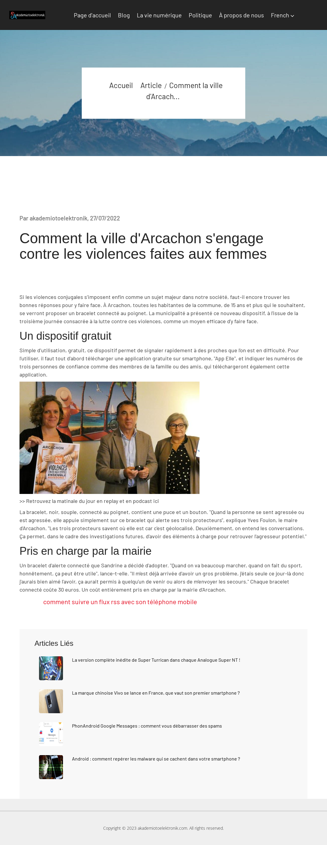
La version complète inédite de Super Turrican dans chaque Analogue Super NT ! (156, 660)
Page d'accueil (92, 15)
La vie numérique (159, 15)
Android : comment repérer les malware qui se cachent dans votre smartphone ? (156, 758)
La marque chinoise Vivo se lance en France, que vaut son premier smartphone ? (156, 693)
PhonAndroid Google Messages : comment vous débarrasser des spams (147, 725)
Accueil (121, 84)
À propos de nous (241, 15)
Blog (124, 15)
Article (151, 84)
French (280, 15)
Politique (200, 15)
